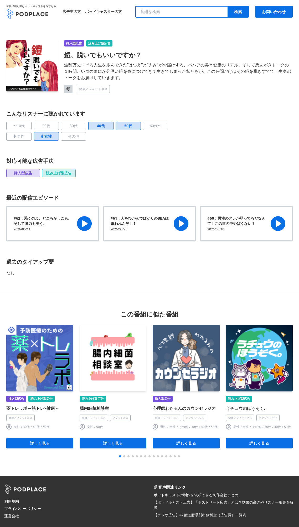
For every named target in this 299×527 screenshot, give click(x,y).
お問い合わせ (274, 11)
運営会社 (11, 515)
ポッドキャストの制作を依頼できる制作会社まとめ (196, 494)
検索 (238, 11)
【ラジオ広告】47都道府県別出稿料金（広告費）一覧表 (200, 514)
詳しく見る (40, 443)
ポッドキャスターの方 (103, 11)
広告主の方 (72, 11)
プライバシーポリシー (22, 508)
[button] (120, 456)
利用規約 (11, 501)
